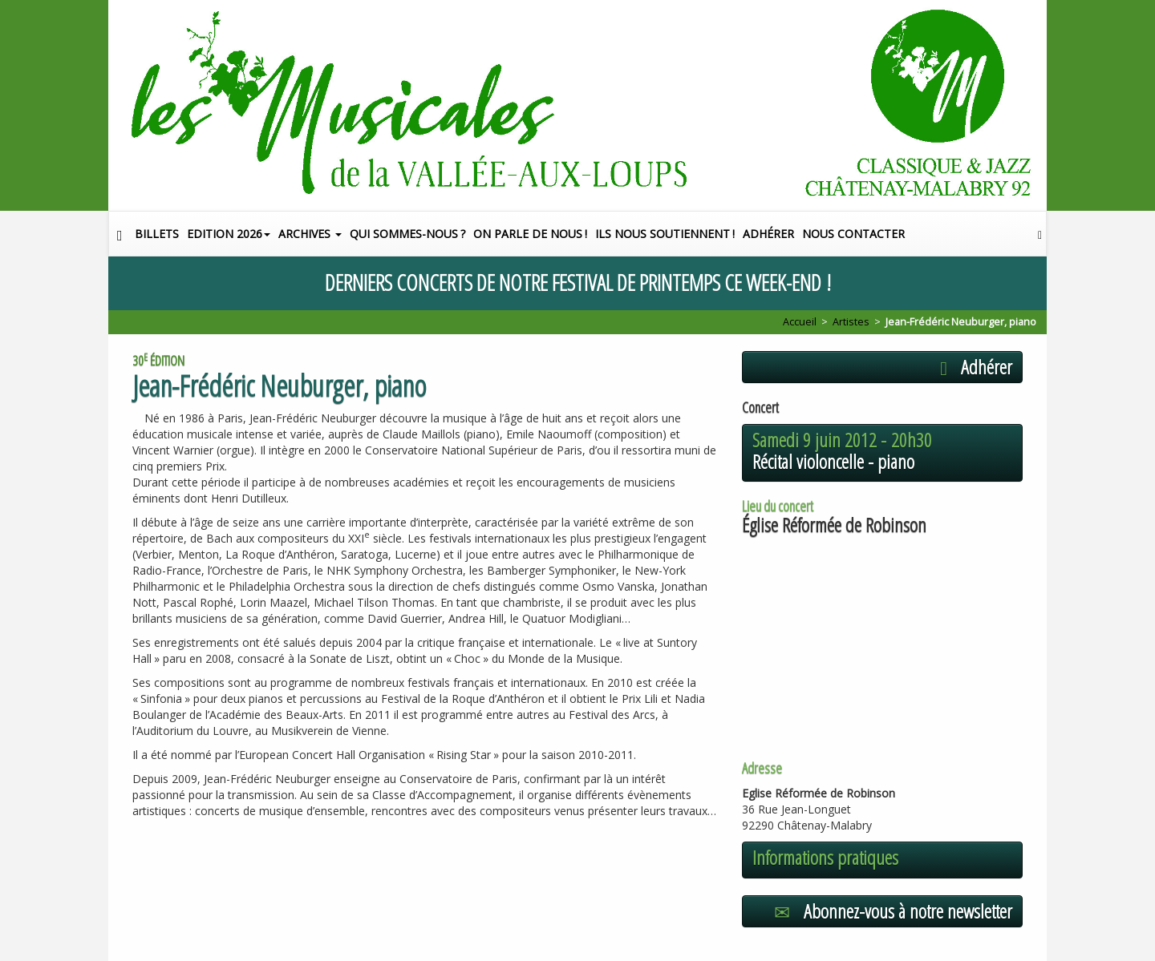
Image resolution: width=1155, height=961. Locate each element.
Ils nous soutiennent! (665, 233)
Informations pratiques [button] (825, 857)
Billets (157, 233)
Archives (310, 233)
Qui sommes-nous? (407, 233)
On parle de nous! (530, 233)
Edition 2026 (228, 233)
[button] (1040, 234)
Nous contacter (853, 233)
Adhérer (768, 233)
